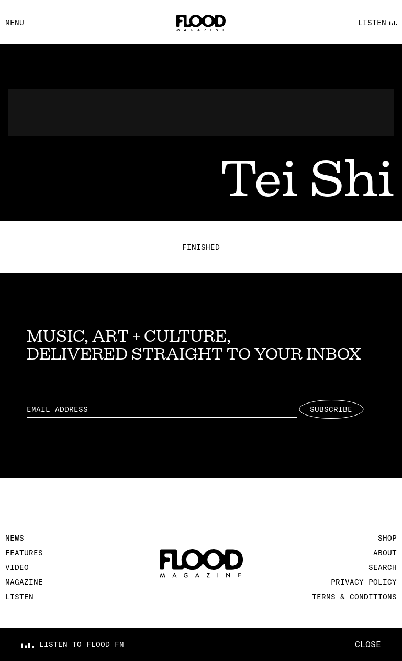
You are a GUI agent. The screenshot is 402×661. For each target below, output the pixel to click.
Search (382, 567)
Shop (387, 538)
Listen (19, 596)
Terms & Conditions (354, 596)
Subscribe (331, 409)
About (385, 552)
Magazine (24, 582)
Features (24, 552)
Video (17, 567)
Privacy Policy (364, 582)
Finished (201, 247)
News (14, 538)
